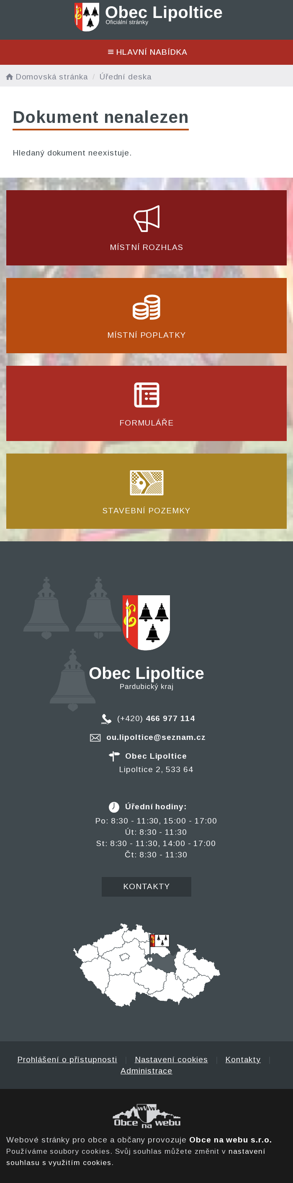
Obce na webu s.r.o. (230, 1139)
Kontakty (146, 886)
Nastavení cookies (171, 1059)
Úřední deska (126, 76)
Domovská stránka (46, 76)
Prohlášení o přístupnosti (67, 1059)
